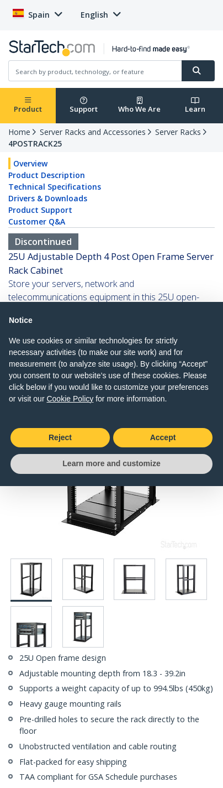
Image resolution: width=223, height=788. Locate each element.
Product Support (40, 210)
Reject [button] (60, 437)
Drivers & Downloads (47, 198)
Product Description (46, 175)
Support (84, 105)
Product (28, 105)
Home (19, 132)
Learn (195, 105)
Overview (30, 163)
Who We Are (139, 105)
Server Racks (178, 132)
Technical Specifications (54, 186)
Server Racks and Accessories (93, 132)
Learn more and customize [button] (111, 463)
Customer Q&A (36, 221)
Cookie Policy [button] (69, 398)
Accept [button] (163, 437)
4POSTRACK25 (35, 143)
